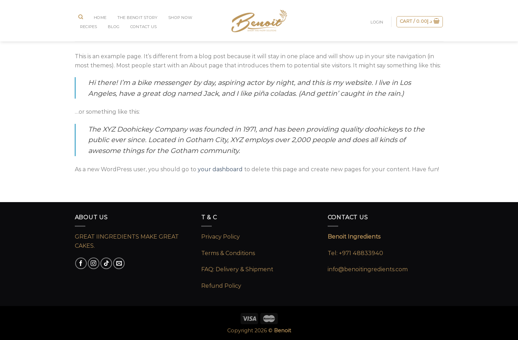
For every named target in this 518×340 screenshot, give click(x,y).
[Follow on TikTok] (106, 263)
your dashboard (220, 169)
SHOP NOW (180, 17)
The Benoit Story (137, 17)
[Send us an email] (119, 263)
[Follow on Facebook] (81, 263)
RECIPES (88, 26)
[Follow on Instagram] (93, 263)
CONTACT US (143, 26)
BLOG (113, 26)
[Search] (81, 16)
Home (100, 17)
